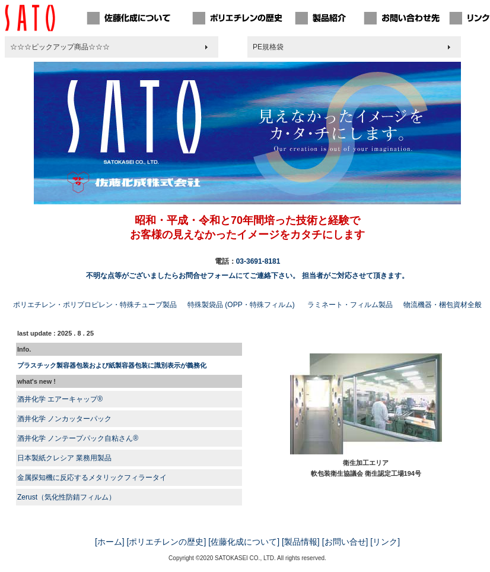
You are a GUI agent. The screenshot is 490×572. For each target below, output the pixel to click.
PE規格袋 (268, 47)
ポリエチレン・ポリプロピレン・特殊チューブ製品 (95, 305)
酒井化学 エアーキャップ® (60, 399)
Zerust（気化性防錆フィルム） (66, 497)
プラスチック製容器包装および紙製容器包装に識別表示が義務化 (111, 365)
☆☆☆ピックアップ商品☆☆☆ (60, 47)
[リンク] (385, 541)
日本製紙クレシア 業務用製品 (64, 458)
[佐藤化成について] (243, 541)
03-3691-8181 (258, 261)
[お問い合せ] (345, 541)
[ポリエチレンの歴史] (166, 541)
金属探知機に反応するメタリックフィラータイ (92, 477)
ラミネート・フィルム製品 (350, 305)
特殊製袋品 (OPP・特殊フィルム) (241, 305)
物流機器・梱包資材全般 (442, 305)
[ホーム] (110, 541)
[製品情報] (301, 541)
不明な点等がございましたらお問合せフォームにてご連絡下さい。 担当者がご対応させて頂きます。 (247, 275)
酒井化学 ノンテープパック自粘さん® (77, 438)
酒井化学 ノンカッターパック (64, 419)
